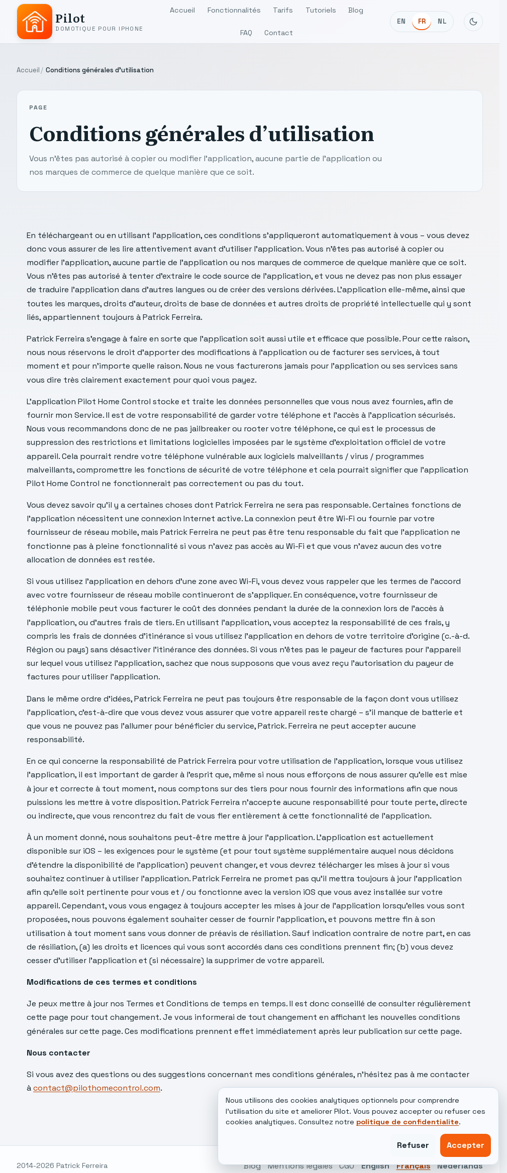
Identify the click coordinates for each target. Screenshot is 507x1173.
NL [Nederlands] (442, 21)
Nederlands (460, 1165)
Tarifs (283, 10)
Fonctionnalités (234, 10)
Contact (278, 32)
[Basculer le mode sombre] (473, 21)
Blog (355, 10)
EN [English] (401, 21)
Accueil (182, 10)
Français (413, 1165)
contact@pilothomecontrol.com (96, 1088)
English (375, 1165)
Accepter (465, 1145)
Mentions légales (300, 1165)
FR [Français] (422, 21)
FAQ (246, 32)
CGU (346, 1165)
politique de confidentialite (407, 1121)
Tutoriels (321, 10)
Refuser (413, 1145)
